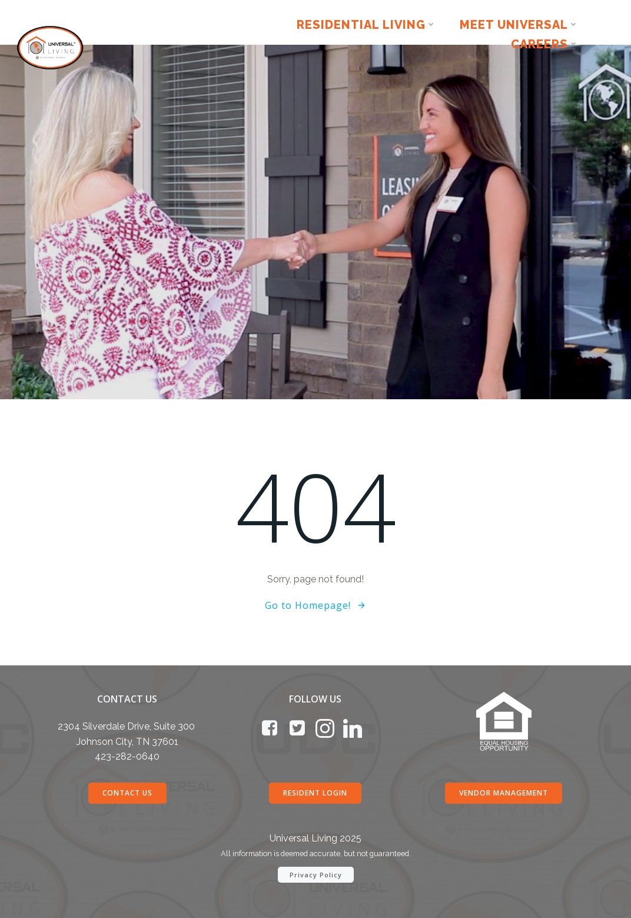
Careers (545, 44)
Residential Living (366, 24)
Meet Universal (519, 24)
